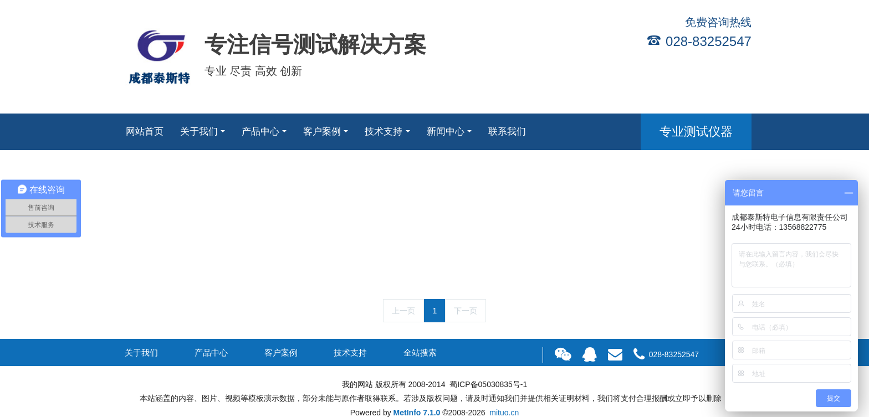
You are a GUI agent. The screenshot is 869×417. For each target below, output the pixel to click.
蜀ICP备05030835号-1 (487, 384)
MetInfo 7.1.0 (417, 412)
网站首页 (144, 131)
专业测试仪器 (696, 131)
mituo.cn (504, 412)
